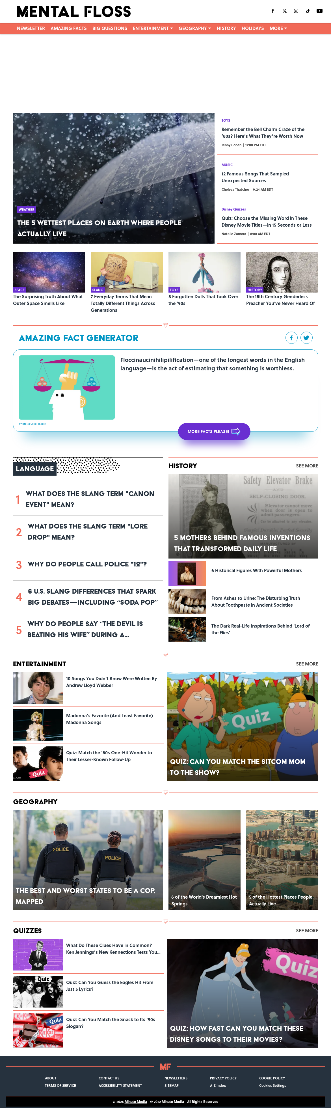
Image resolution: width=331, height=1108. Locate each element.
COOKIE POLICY (272, 1078)
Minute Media (136, 1101)
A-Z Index (218, 1085)
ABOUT (50, 1078)
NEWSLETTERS (176, 1078)
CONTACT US (109, 1078)
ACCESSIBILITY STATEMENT (120, 1085)
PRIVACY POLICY (223, 1078)
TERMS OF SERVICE (60, 1085)
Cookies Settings (272, 1085)
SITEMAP (172, 1085)
